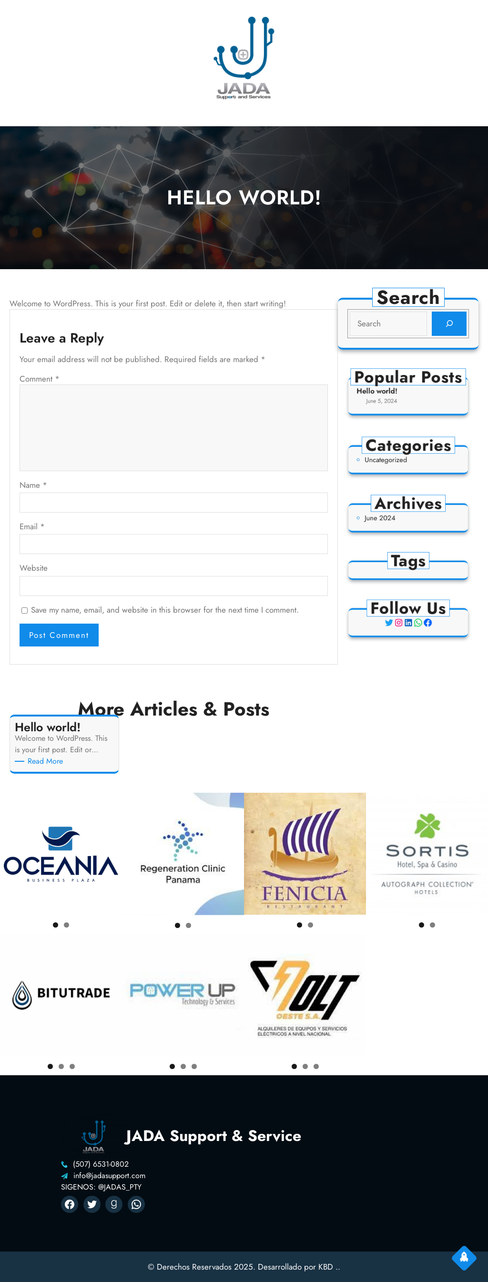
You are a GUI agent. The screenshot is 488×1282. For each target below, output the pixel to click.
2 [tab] (66, 925)
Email (32, 526)
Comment (40, 378)
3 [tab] (72, 1066)
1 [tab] (55, 925)
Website (34, 568)
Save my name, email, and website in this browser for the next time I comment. (165, 610)
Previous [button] (11, 854)
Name (33, 485)
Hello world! (385, 392)
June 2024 (388, 518)
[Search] (448, 323)
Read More (47, 761)
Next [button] (111, 854)
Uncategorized (392, 460)
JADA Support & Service (213, 1136)
